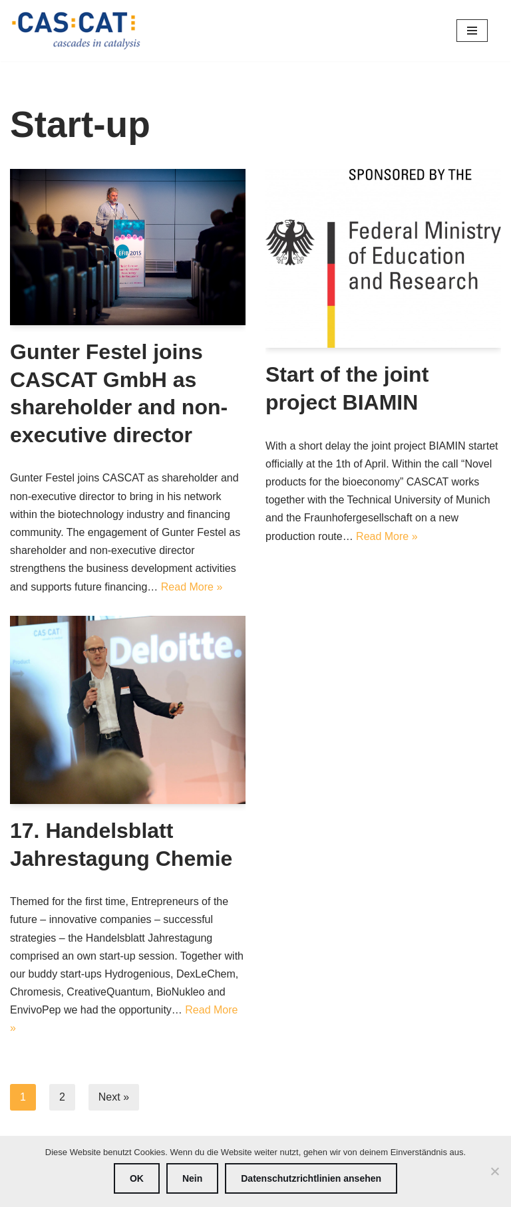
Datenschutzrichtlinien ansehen (311, 1178)
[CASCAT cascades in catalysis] (76, 30)
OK (137, 1178)
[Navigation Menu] (472, 30)
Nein (192, 1178)
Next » (113, 1097)
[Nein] (494, 1171)
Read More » (192, 587)
